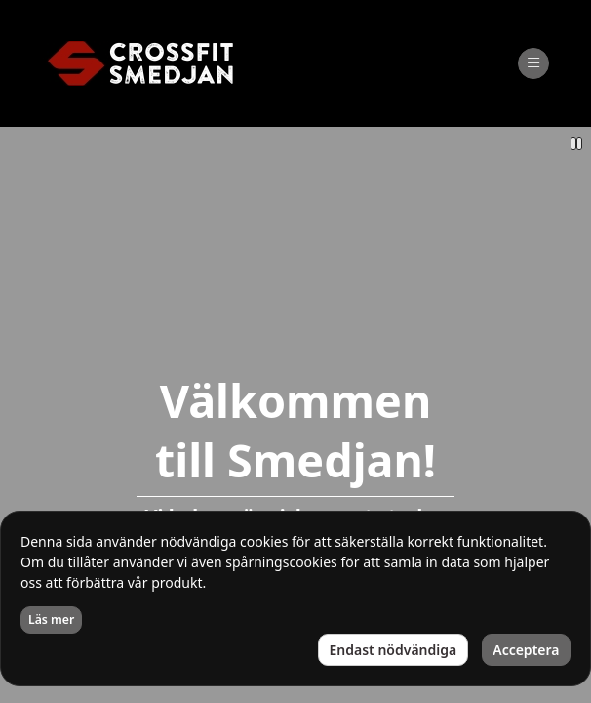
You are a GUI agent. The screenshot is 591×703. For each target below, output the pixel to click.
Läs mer (51, 619)
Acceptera (525, 650)
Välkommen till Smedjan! (295, 430)
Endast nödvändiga (393, 650)
